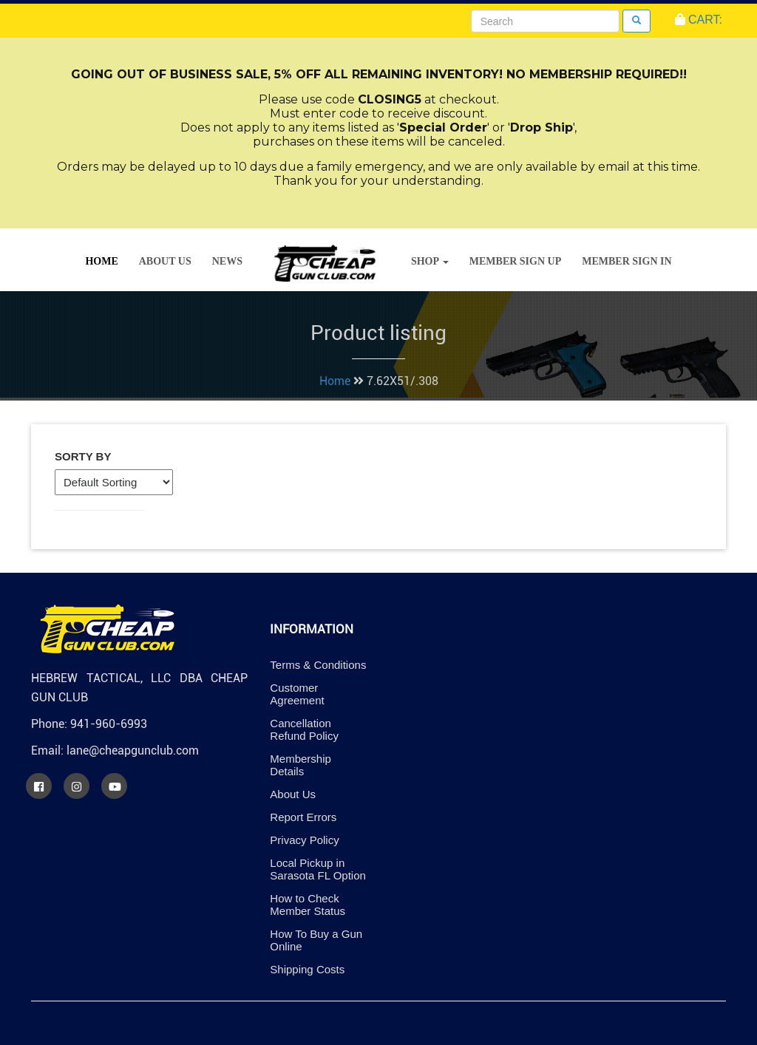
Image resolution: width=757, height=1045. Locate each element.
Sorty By (83, 456)
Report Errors (303, 817)
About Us (165, 261)
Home (101, 261)
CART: (698, 19)
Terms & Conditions (318, 664)
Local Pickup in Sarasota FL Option (318, 869)
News (227, 261)
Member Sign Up (515, 261)
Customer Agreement (297, 694)
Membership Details (300, 764)
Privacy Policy (304, 840)
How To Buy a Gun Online (316, 940)
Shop (430, 261)
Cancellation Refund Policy (304, 729)
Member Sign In (626, 261)
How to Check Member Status (307, 904)
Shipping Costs (307, 969)
